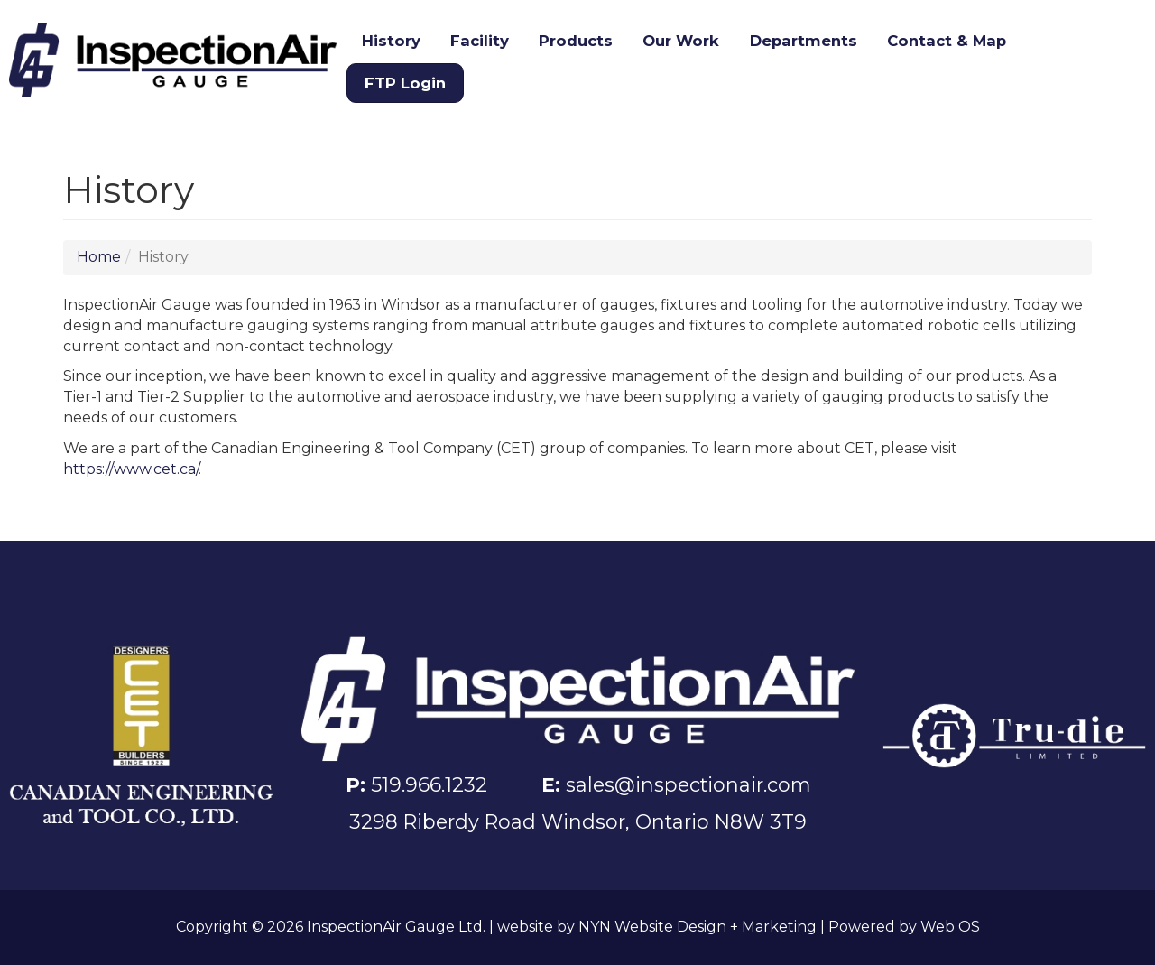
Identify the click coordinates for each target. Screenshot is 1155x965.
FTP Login (405, 83)
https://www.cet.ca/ (131, 469)
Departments (803, 41)
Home (99, 256)
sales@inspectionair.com (688, 784)
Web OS (950, 926)
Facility (479, 41)
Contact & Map (946, 41)
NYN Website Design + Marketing (697, 926)
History (391, 41)
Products (576, 41)
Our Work (680, 41)
